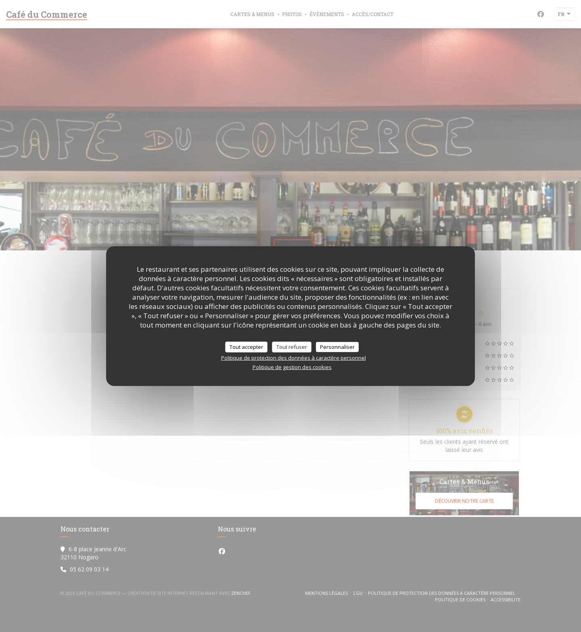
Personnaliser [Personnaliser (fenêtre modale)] (337, 346)
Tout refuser (291, 346)
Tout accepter (246, 346)
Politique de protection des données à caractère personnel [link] (293, 357)
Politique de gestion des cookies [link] (292, 367)
